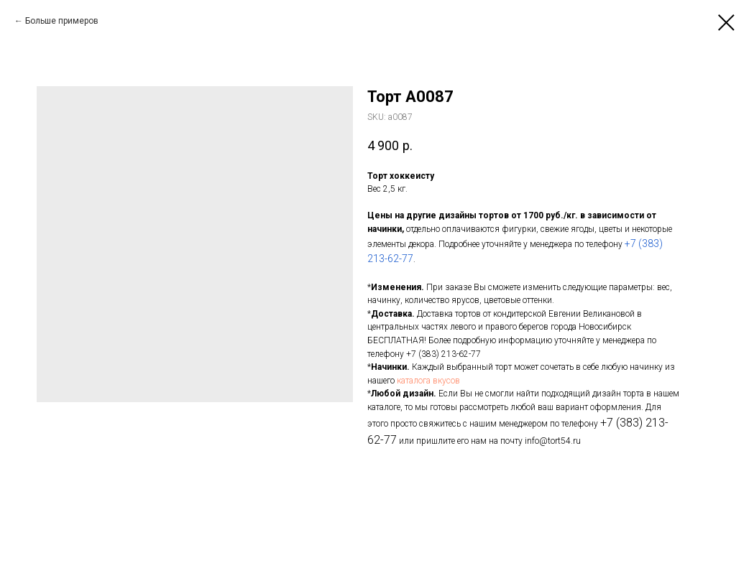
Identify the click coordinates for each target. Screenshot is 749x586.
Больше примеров (61, 21)
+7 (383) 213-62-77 (443, 354)
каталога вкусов (428, 381)
